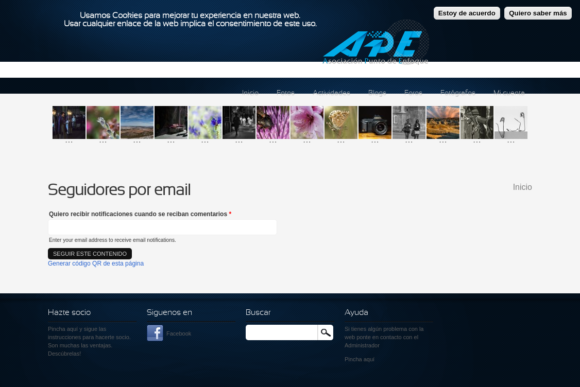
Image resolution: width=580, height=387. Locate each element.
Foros (413, 93)
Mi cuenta (509, 93)
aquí (369, 359)
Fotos (286, 93)
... (69, 139)
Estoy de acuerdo (467, 10)
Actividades (331, 93)
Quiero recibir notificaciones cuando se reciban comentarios (140, 214)
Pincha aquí (63, 329)
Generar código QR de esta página (96, 263)
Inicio (250, 93)
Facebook (178, 333)
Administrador (362, 345)
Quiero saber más (538, 10)
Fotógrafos (457, 93)
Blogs (377, 93)
